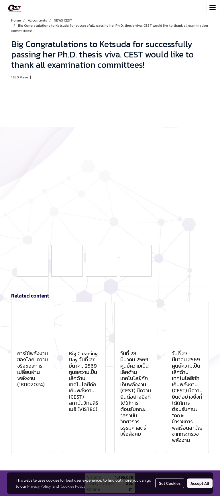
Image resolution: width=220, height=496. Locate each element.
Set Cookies (169, 483)
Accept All (199, 483)
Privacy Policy (39, 486)
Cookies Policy (73, 486)
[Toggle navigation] (212, 8)
